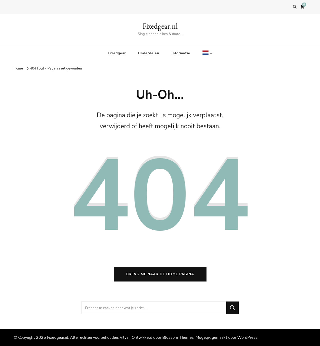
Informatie (181, 53)
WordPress (247, 337)
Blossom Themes (178, 337)
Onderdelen (148, 53)
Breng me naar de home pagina (160, 274)
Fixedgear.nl (160, 26)
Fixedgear (117, 53)
